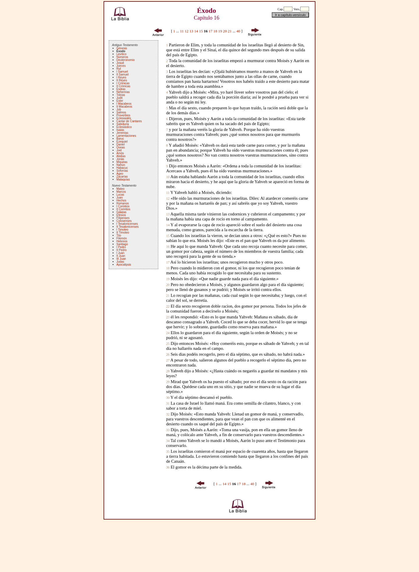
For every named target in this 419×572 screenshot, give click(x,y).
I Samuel (122, 71)
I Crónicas (122, 83)
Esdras (120, 89)
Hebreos (121, 241)
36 (168, 467)
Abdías (120, 156)
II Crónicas (123, 86)
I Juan (120, 253)
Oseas (120, 147)
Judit (119, 97)
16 (168, 247)
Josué (120, 62)
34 (168, 441)
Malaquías (123, 179)
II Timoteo (122, 232)
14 (196, 31)
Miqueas (121, 162)
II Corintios (123, 209)
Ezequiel (121, 141)
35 (168, 452)
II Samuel (122, 74)
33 (168, 430)
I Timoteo (122, 229)
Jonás (120, 159)
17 (210, 31)
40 (238, 31)
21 (230, 31)
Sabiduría (122, 124)
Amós (120, 153)
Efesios (121, 215)
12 (186, 31)
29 (168, 382)
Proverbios (123, 115)
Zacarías (122, 176)
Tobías (120, 94)
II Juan (120, 255)
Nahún (120, 164)
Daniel (120, 144)
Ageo (119, 173)
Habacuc (122, 167)
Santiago (122, 244)
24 (168, 333)
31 (168, 404)
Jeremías (122, 132)
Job (118, 109)
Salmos (121, 112)
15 (201, 31)
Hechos (121, 200)
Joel (119, 150)
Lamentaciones (126, 135)
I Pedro (121, 247)
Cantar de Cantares (129, 121)
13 (191, 31)
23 (168, 317)
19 (220, 31)
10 (168, 177)
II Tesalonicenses (127, 226)
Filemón (121, 238)
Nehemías (123, 92)
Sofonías (122, 170)
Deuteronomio (125, 60)
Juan (119, 197)
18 (215, 31)
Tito (118, 235)
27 (168, 360)
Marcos (121, 191)
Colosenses (124, 220)
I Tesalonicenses (127, 223)
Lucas (120, 194)
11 (182, 31)
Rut (118, 68)
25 (168, 344)
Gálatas (121, 212)
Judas (120, 261)
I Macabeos (124, 103)
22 (168, 306)
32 (168, 414)
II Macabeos (124, 106)
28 (168, 371)
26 (168, 355)
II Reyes (121, 80)
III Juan (121, 258)
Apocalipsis (123, 264)
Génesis (121, 48)
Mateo (120, 188)
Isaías (120, 129)
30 (168, 398)
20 (225, 31)
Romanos (122, 203)
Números (122, 57)
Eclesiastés (123, 118)
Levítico (121, 54)
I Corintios (122, 206)
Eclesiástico (124, 127)
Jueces (121, 65)
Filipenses (122, 218)
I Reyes (121, 77)
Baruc (120, 138)
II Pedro (121, 250)
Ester (119, 100)
